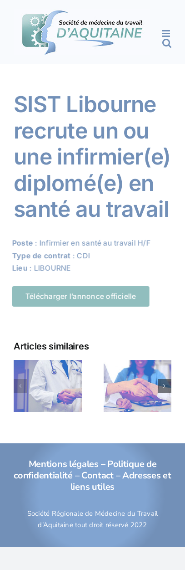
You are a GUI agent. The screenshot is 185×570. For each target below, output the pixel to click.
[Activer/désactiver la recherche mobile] (166, 43)
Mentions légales (64, 464)
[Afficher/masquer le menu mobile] (166, 33)
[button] (20, 386)
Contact (97, 475)
